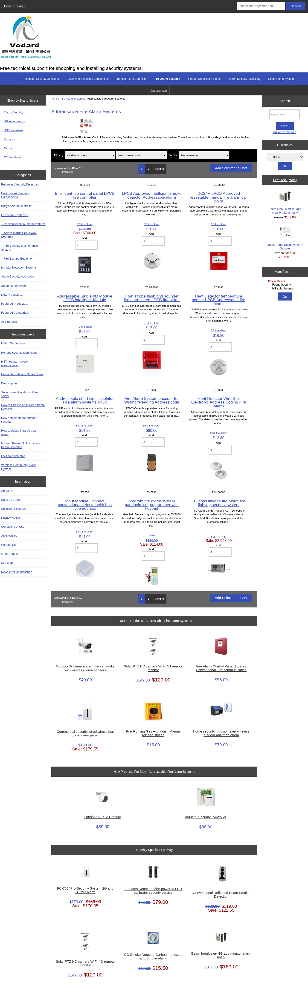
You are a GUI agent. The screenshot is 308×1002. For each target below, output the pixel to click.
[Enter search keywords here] (261, 6)
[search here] (284, 114)
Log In (21, 6)
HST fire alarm (13, 130)
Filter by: (59, 155)
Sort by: (172, 155)
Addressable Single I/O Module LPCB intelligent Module (84, 298)
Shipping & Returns (13, 508)
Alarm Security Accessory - (18, 276)
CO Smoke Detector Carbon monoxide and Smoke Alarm (153, 956)
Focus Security (13, 112)
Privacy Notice (10, 517)
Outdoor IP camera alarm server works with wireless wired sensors (85, 668)
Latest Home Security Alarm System (285, 238)
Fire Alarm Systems (72, 98)
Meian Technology (13, 343)
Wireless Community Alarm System (18, 466)
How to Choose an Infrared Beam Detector (23, 406)
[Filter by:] (90, 155)
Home (7, 6)
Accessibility (9, 536)
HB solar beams (14, 121)
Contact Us (8, 545)
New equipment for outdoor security (19, 419)
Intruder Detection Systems (204, 78)
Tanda (8, 148)
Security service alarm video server (19, 394)
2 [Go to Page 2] (148, 168)
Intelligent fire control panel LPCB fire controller (84, 195)
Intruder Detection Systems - (19, 267)
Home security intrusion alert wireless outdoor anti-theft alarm (221, 733)
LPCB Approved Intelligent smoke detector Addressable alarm (151, 195)
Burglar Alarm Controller (132, 78)
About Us (7, 490)
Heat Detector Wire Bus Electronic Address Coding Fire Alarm (218, 402)
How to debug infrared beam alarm (19, 432)
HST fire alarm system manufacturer (15, 363)
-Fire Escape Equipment (17, 258)
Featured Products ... (15, 303)
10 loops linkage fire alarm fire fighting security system (218, 503)
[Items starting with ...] (141, 155)
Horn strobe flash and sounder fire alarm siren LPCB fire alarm (152, 298)
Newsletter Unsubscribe (16, 572)
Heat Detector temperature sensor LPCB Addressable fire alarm (218, 300)
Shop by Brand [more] (23, 100)
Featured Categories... (15, 312)
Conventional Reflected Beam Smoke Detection (221, 894)
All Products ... (10, 322)
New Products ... (12, 294)
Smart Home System (281, 78)
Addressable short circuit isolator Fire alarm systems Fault (85, 400)
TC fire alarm (12, 157)
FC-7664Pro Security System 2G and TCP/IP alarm (85, 890)
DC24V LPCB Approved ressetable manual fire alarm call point (218, 197)
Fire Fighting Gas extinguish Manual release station (153, 733)
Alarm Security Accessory (244, 78)
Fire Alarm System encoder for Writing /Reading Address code (151, 400)
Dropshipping (159, 90)
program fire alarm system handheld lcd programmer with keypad (152, 505)
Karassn (9, 139)
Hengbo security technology (19, 352)
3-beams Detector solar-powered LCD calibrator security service (153, 890)
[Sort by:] (204, 155)
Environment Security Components (88, 78)
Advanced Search (284, 132)
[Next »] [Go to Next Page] (159, 168)
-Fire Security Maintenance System (19, 247)
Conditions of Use (12, 526)
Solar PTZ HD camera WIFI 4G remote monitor (153, 668)
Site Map (7, 562)
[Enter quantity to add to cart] (86, 245)
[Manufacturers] (285, 285)
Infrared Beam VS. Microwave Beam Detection (20, 445)
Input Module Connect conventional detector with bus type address (85, 505)
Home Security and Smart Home (22, 374)
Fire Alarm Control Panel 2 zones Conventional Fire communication (221, 668)
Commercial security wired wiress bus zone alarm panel (85, 733)
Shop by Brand (10, 499)
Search (285, 101)
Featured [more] (285, 180)
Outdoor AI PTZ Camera (102, 817)
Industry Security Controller (205, 817)
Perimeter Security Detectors (41, 78)
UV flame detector (13, 456)
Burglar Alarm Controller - (17, 206)
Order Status (9, 553)
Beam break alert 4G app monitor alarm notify (221, 955)
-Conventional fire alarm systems (23, 224)
